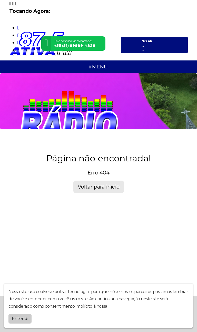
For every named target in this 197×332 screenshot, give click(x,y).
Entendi (20, 318)
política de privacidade (130, 306)
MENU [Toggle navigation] (98, 67)
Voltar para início (99, 187)
